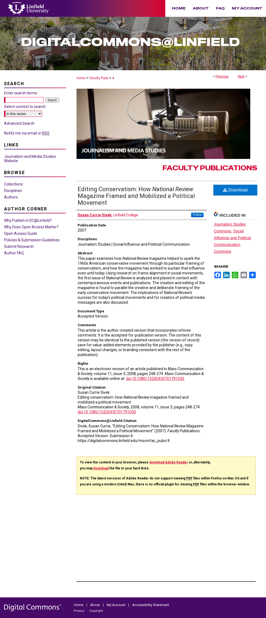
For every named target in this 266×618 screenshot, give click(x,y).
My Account (116, 605)
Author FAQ (14, 253)
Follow (197, 214)
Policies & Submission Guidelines (32, 240)
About (95, 605)
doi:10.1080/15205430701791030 (155, 378)
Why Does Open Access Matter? (31, 227)
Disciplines (13, 190)
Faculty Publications (210, 168)
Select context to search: (25, 106)
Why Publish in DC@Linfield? (28, 220)
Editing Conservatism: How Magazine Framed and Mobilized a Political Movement (136, 196)
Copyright (96, 611)
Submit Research (19, 246)
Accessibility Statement (150, 605)
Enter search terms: (21, 93)
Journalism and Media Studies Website (30, 158)
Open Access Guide (20, 233)
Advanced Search (19, 123)
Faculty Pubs (98, 78)
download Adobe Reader (168, 462)
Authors (11, 197)
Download (235, 190)
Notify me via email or (26, 133)
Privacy (79, 611)
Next (241, 76)
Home (81, 78)
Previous (222, 76)
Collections (13, 184)
